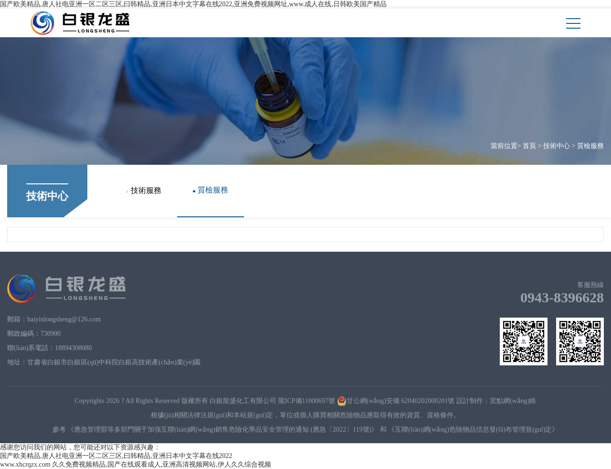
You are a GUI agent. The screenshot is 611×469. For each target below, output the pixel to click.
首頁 (529, 145)
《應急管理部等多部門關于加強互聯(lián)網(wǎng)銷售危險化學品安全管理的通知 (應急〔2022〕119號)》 (222, 431)
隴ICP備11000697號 (306, 402)
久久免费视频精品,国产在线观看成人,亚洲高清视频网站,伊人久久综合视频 (161, 464)
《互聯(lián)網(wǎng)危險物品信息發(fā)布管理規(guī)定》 (473, 431)
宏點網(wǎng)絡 (513, 402)
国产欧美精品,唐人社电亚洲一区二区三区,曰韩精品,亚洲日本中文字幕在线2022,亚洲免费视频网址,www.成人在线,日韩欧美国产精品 (193, 4)
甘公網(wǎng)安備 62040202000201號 (396, 402)
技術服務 (143, 190)
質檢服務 (590, 145)
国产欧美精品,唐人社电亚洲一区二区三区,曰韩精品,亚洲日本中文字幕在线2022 (116, 455)
